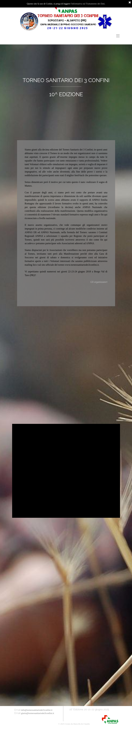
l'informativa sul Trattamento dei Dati (88, 3)
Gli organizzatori (98, 282)
